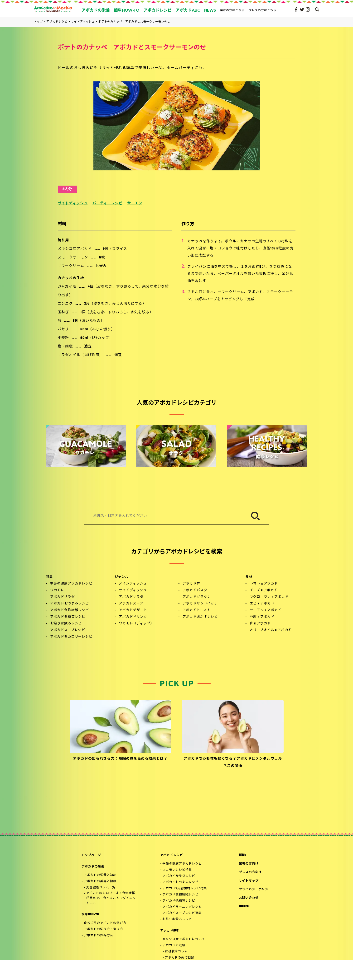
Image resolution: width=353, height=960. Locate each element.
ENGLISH (244, 906)
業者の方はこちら (232, 10)
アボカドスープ (131, 603)
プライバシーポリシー (255, 889)
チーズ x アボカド (264, 590)
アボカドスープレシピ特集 (181, 913)
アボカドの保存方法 (98, 935)
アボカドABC (169, 930)
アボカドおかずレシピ (200, 617)
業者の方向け (249, 863)
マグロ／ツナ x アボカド (269, 597)
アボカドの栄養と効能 (100, 875)
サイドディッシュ (73, 203)
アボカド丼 (191, 583)
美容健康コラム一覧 (101, 887)
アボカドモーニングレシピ (182, 906)
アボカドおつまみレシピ (69, 603)
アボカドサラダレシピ (178, 876)
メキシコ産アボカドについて (183, 939)
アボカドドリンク (133, 617)
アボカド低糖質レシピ (67, 617)
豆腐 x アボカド (262, 617)
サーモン (134, 203)
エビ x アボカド (262, 603)
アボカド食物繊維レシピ (69, 610)
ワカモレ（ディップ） (136, 623)
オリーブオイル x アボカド (271, 630)
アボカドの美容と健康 (100, 881)
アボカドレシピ (171, 855)
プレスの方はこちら (262, 10)
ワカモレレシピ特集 (177, 869)
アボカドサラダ (62, 597)
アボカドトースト (197, 610)
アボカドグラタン (197, 597)
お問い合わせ (249, 897)
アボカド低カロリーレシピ (71, 637)
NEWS (242, 855)
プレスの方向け (250, 872)
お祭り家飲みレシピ (66, 623)
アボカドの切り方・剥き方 (103, 929)
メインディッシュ (133, 583)
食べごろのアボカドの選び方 (105, 923)
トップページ (91, 855)
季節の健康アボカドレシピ (71, 583)
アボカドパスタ (195, 590)
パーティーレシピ (107, 203)
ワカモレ (57, 590)
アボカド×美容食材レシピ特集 (184, 888)
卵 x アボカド (260, 623)
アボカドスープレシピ (67, 630)
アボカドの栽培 (173, 945)
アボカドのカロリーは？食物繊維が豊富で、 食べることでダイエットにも (111, 898)
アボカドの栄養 (93, 866)
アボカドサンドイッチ (200, 603)
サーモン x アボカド (265, 610)
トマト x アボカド (264, 583)
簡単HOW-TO (90, 914)
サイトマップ (249, 880)
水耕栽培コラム (176, 951)
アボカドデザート (133, 610)
